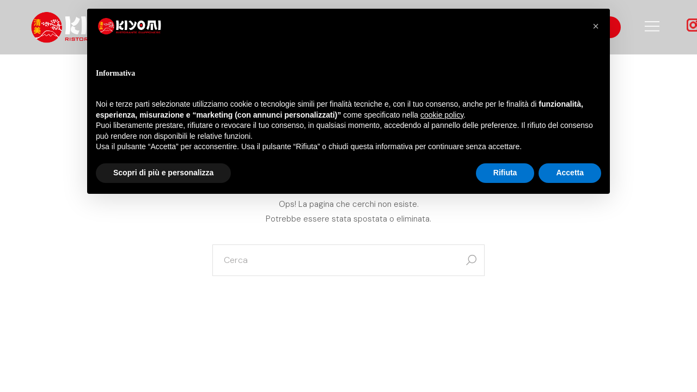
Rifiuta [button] (505, 172)
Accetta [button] (570, 172)
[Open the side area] (652, 27)
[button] (595, 26)
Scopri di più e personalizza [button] (163, 172)
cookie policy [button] (441, 115)
